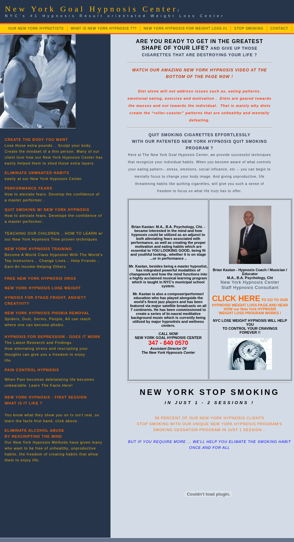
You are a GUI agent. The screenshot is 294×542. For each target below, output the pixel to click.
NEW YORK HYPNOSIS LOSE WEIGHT (43, 288)
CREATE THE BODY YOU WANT (36, 140)
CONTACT (279, 28)
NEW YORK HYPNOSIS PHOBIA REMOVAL (47, 313)
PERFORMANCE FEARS (28, 188)
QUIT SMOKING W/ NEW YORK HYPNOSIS (47, 210)
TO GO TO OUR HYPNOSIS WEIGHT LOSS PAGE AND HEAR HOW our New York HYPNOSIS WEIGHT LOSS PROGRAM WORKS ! (250, 306)
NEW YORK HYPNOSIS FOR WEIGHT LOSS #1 (186, 28)
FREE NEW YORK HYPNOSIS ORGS (40, 278)
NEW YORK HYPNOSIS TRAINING (38, 249)
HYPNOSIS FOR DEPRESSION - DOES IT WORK (53, 337)
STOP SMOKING (248, 28)
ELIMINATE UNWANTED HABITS (37, 173)
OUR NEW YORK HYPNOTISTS (36, 28)
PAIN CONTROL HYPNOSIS (32, 370)
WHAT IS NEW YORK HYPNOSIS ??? (104, 28)
